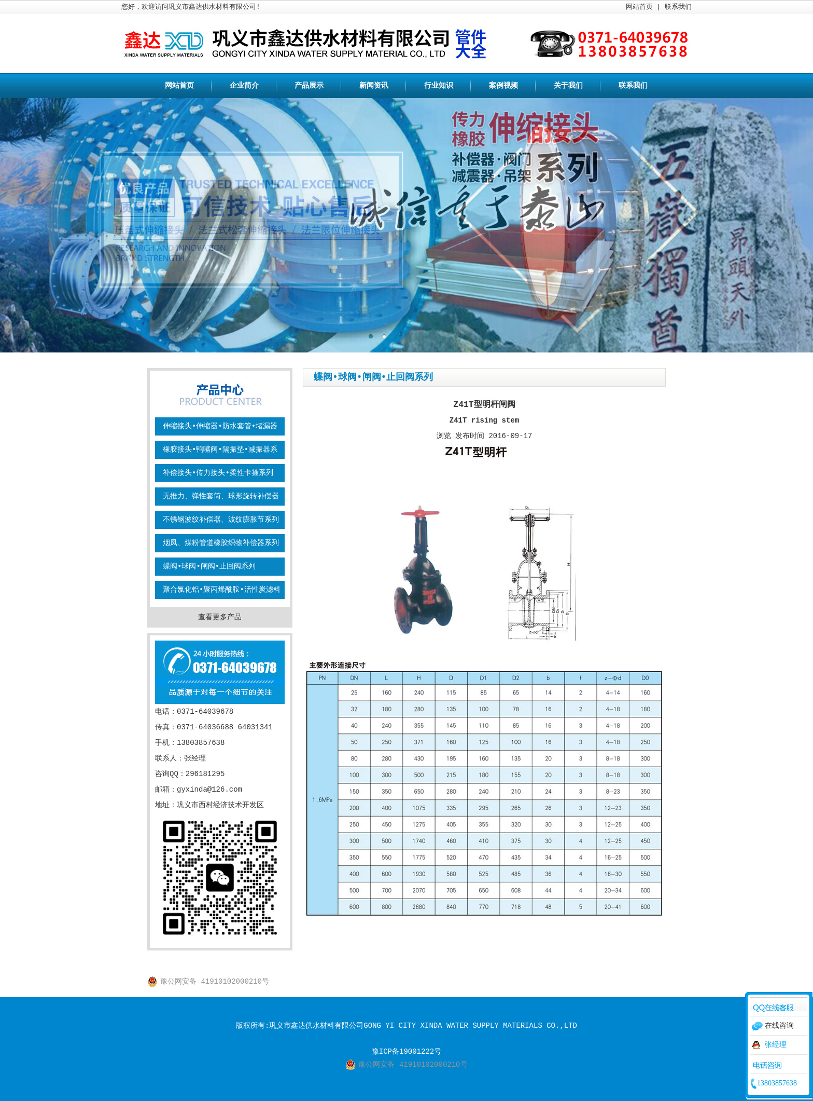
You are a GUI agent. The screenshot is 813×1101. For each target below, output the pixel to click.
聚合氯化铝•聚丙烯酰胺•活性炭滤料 (222, 590)
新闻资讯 (373, 85)
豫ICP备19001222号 (406, 1052)
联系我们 (678, 7)
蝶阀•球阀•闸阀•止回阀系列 (209, 566)
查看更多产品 (220, 617)
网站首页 (639, 7)
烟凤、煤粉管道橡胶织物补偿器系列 (221, 543)
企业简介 (244, 85)
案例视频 (503, 85)
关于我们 (568, 85)
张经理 (776, 1045)
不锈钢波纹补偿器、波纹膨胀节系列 (221, 519)
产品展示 (309, 85)
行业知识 (438, 85)
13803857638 (777, 1083)
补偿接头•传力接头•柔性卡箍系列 (218, 473)
